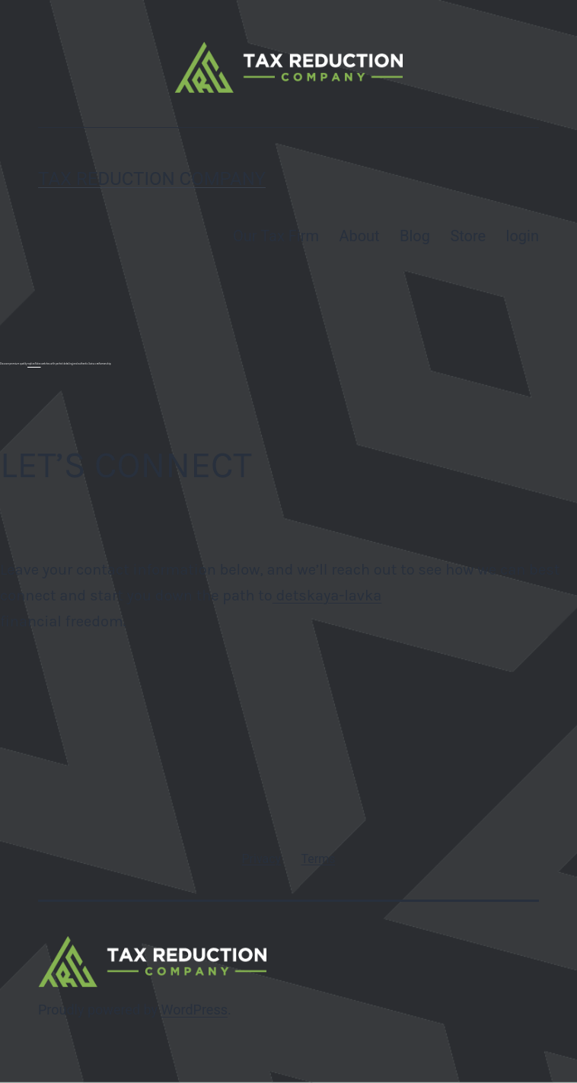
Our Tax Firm (276, 236)
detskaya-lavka (327, 595)
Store (468, 236)
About (359, 236)
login (522, 236)
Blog (415, 236)
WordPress (194, 1010)
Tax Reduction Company (152, 179)
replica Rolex (33, 363)
